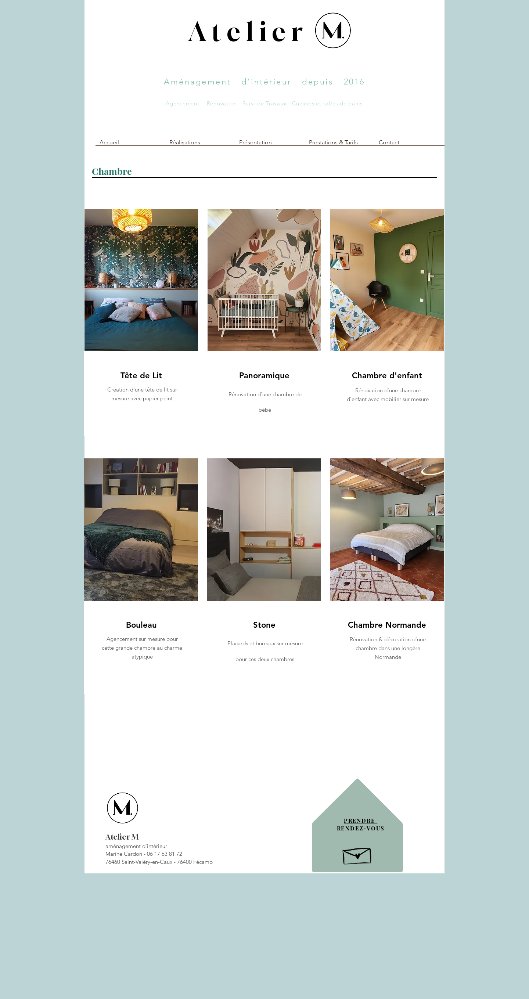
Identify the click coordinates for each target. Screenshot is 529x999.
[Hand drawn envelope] (358, 854)
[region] (141, 322)
